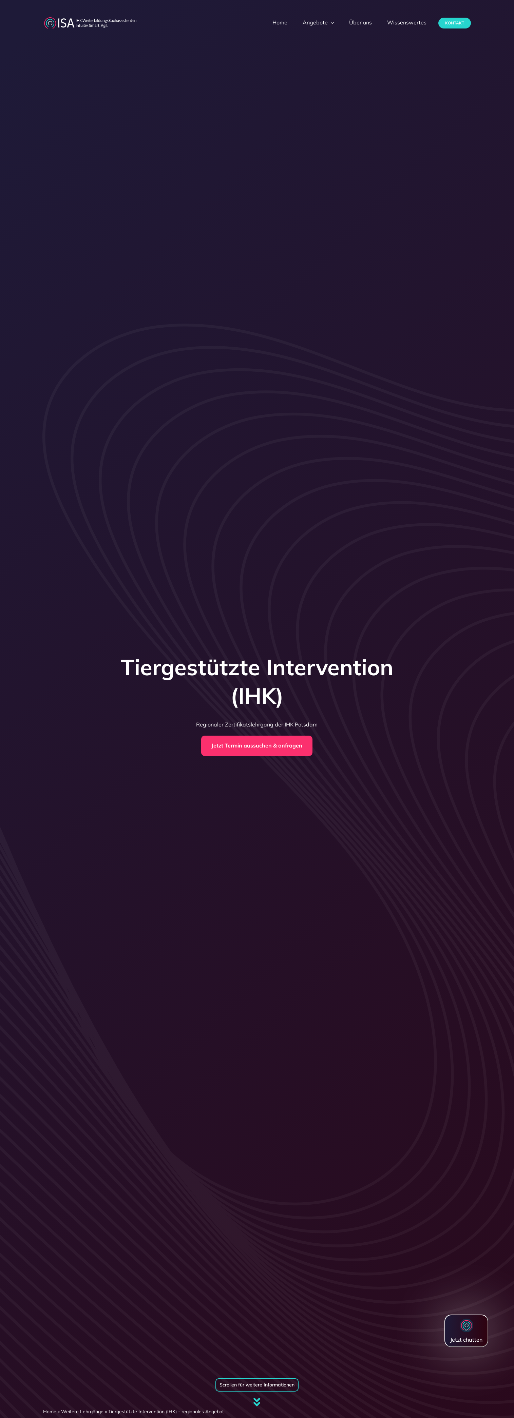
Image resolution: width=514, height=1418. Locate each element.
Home (49, 1412)
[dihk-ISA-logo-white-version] (90, 19)
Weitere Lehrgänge (82, 1412)
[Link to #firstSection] (256, 1402)
